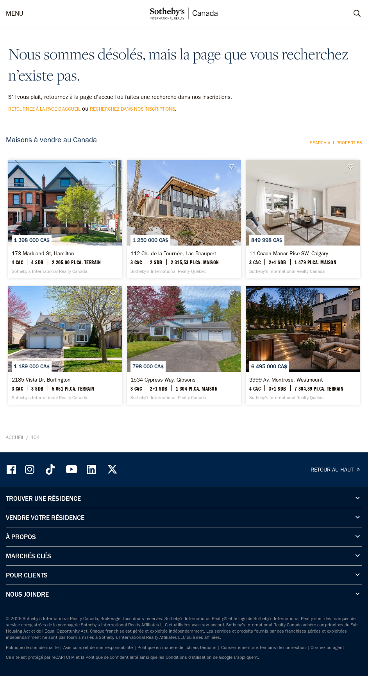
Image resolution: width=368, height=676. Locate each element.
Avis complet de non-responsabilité (98, 647)
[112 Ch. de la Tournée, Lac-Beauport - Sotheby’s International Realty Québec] (184, 219)
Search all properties (336, 142)
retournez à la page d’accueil (44, 109)
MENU (14, 13)
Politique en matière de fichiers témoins (177, 647)
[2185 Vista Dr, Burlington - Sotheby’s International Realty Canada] (65, 345)
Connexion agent (327, 647)
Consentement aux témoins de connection (263, 647)
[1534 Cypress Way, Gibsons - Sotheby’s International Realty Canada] (184, 345)
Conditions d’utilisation (189, 657)
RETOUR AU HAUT (336, 469)
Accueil (15, 437)
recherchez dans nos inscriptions (132, 109)
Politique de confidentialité (32, 647)
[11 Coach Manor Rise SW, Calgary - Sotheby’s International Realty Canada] (303, 219)
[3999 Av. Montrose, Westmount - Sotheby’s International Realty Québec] (303, 345)
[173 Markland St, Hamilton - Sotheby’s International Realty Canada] (65, 219)
